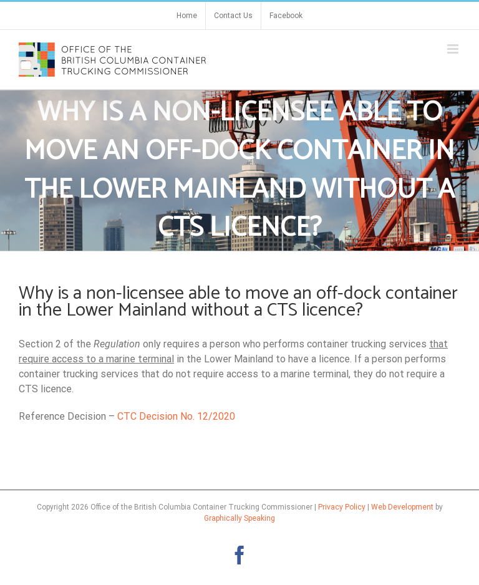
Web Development (402, 507)
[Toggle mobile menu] (453, 49)
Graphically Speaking (239, 518)
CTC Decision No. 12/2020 (176, 416)
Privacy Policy (341, 507)
